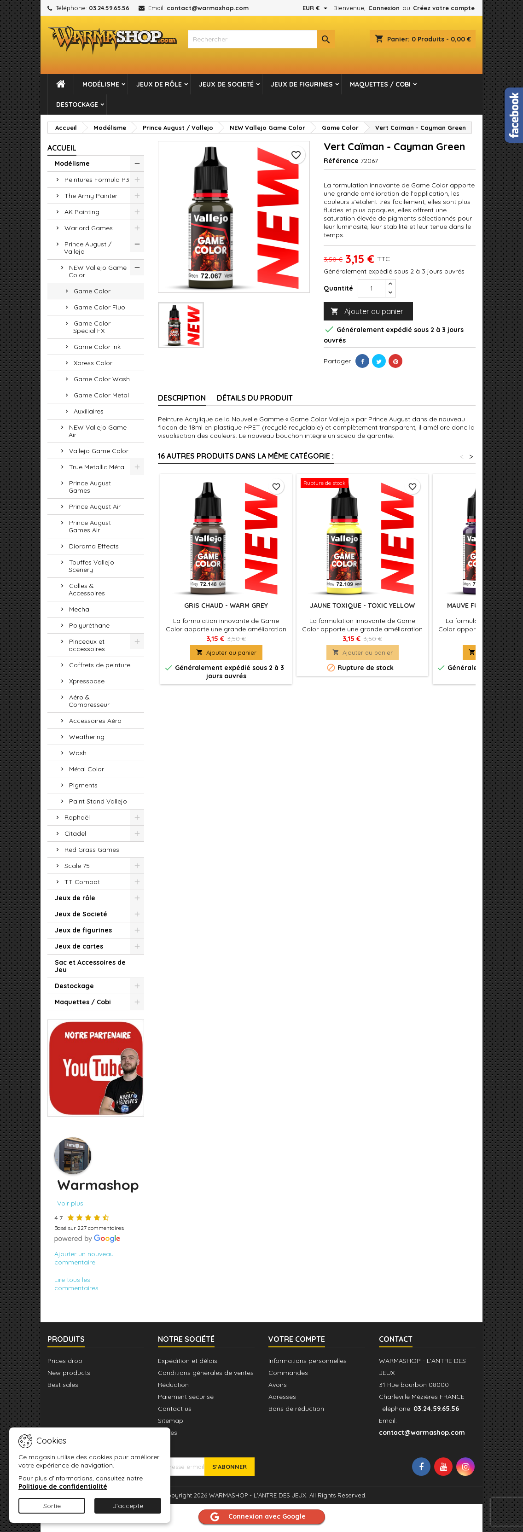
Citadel (75, 833)
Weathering (87, 737)
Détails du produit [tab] (255, 397)
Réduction (173, 1385)
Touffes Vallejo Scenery (91, 566)
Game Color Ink (97, 347)
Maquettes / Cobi (380, 84)
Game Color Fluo (99, 307)
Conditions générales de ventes (206, 1373)
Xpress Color (93, 363)
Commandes (288, 1373)
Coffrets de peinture (99, 665)
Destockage (77, 104)
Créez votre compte (444, 8)
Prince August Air (95, 506)
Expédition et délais (187, 1361)
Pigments (83, 785)
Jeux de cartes (79, 946)
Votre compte (296, 1339)
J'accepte (128, 1506)
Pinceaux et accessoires (87, 645)
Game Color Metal (101, 395)
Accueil (61, 147)
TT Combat (82, 882)
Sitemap (170, 1420)
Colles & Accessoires (87, 589)
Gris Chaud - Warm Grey (226, 605)
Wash (78, 753)
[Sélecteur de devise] (316, 8)
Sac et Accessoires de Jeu (90, 966)
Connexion (384, 8)
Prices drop (64, 1361)
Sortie (52, 1506)
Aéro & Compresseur (89, 701)
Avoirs (277, 1385)
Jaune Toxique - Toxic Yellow (362, 605)
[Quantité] (371, 288)
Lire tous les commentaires (76, 1284)
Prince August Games (90, 487)
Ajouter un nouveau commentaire (84, 1258)
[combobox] (261, 39)
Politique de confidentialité (62, 1486)
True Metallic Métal (97, 467)
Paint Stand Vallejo (98, 801)
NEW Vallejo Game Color (98, 271)
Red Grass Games (91, 849)
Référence (341, 161)
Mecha (79, 609)
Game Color (92, 291)
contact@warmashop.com (208, 8)
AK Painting (81, 212)
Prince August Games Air (90, 526)
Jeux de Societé (226, 84)
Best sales (62, 1385)
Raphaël (77, 817)
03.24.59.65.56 (109, 8)
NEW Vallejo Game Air (98, 431)
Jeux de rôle (159, 84)
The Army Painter (90, 196)
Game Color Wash (102, 379)
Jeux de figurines (302, 84)
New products (68, 1373)
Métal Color (86, 769)
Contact (396, 1339)
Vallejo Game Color (98, 451)
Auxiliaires (89, 411)
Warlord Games (88, 228)
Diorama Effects (94, 546)
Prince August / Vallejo (87, 248)
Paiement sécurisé (186, 1396)
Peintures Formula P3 (96, 179)
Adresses (282, 1396)
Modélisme (100, 84)
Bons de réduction (296, 1408)
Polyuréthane (89, 625)
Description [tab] (182, 397)
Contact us (175, 1408)
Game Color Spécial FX (91, 327)
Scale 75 (77, 866)
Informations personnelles (307, 1361)
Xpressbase (87, 681)
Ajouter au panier (367, 311)
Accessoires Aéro (95, 720)
